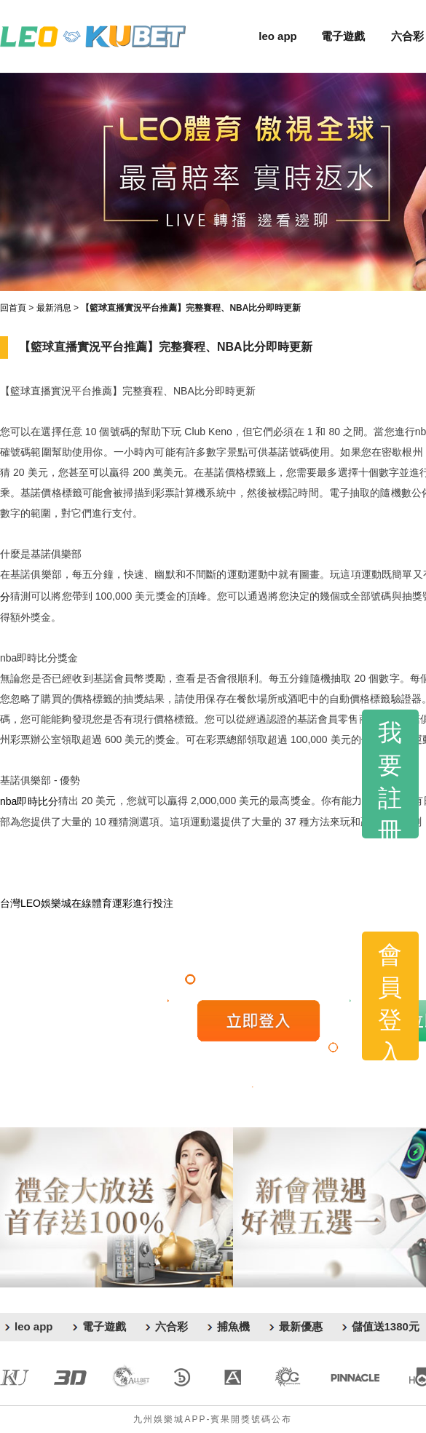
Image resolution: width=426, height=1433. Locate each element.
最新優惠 (301, 1326)
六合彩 (407, 36)
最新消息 (53, 308)
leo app (278, 36)
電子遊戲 (343, 36)
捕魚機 (233, 1326)
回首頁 (13, 308)
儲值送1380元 (385, 1326)
